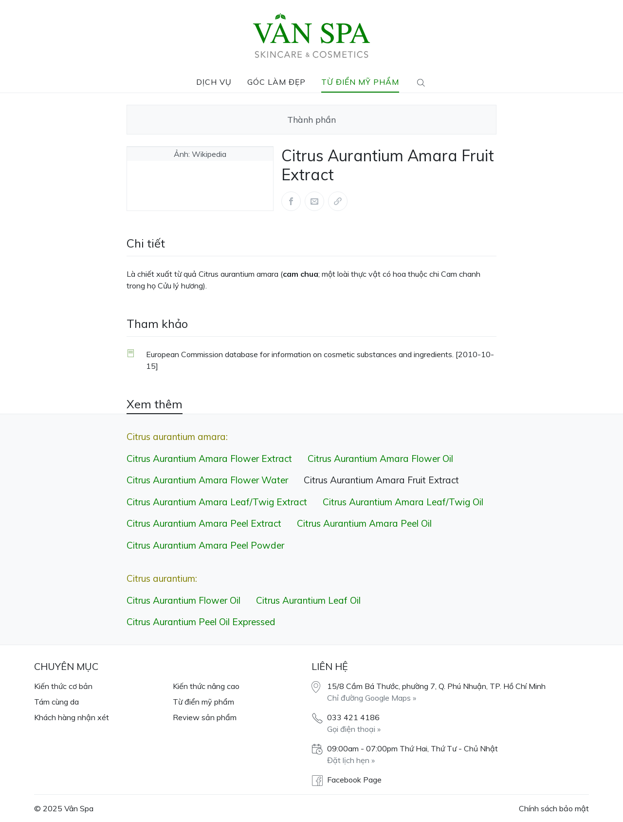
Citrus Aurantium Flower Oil (183, 600)
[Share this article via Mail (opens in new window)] (314, 201)
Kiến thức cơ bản (63, 686)
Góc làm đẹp (276, 82)
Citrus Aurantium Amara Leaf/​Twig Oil (403, 502)
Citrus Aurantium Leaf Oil (308, 600)
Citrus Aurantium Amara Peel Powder (205, 545)
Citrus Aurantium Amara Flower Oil (380, 458)
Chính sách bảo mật (554, 808)
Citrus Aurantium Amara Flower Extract (209, 458)
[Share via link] (338, 201)
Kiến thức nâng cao (206, 686)
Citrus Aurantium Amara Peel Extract (204, 523)
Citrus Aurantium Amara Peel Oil (364, 523)
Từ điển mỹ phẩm (360, 82)
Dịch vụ (214, 82)
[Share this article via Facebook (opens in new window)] (291, 201)
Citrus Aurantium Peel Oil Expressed (201, 622)
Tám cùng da (56, 702)
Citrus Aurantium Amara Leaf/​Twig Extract (217, 502)
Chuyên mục (66, 666)
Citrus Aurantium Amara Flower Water (207, 480)
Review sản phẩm (205, 717)
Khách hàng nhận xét (71, 717)
